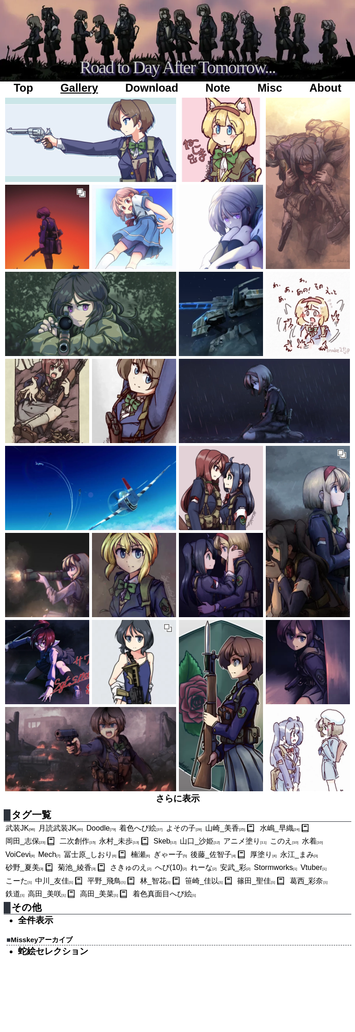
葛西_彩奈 (309, 881)
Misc (269, 87)
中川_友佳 (54, 881)
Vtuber (313, 867)
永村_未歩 (119, 841)
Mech (49, 854)
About (325, 87)
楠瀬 (140, 854)
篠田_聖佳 (256, 881)
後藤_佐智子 (213, 854)
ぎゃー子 (170, 854)
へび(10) (171, 867)
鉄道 (15, 894)
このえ (284, 841)
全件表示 (35, 920)
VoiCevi (20, 854)
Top (23, 87)
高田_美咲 (47, 894)
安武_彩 (235, 867)
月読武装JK (60, 828)
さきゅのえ (130, 867)
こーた (19, 881)
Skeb (165, 841)
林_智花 (155, 881)
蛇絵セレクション (53, 951)
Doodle (101, 828)
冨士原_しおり (90, 854)
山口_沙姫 (200, 841)
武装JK (20, 828)
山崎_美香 (225, 828)
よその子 (184, 828)
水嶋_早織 (280, 828)
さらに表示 (178, 798)
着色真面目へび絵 (164, 894)
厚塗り (263, 854)
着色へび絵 (140, 828)
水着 (312, 841)
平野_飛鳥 (106, 881)
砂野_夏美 (24, 867)
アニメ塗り (244, 841)
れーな (203, 867)
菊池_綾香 (77, 867)
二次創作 (77, 841)
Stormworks (275, 867)
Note (218, 87)
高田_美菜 (99, 894)
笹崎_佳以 (204, 881)
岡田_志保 (25, 841)
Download (151, 87)
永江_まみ (299, 854)
